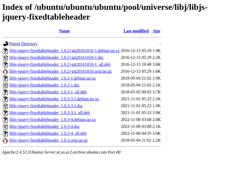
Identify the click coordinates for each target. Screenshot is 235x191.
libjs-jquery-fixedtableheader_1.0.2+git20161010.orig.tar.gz (60, 71)
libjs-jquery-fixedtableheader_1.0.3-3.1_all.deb (49, 112)
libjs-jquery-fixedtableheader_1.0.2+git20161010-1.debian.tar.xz (64, 50)
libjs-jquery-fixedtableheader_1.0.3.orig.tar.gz (48, 140)
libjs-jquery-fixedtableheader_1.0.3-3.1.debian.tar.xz (54, 99)
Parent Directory (23, 43)
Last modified (136, 31)
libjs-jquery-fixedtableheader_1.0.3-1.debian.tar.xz (52, 78)
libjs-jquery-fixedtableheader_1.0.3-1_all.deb (47, 92)
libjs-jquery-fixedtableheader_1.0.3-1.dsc (44, 85)
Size (156, 31)
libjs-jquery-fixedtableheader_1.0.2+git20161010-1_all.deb (59, 64)
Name (64, 31)
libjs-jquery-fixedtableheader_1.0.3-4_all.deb (47, 133)
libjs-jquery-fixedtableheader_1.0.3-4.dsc (44, 126)
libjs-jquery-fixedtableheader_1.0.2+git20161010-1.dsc (56, 57)
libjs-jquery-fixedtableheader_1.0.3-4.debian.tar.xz (52, 119)
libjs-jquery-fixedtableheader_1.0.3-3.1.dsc (46, 105)
